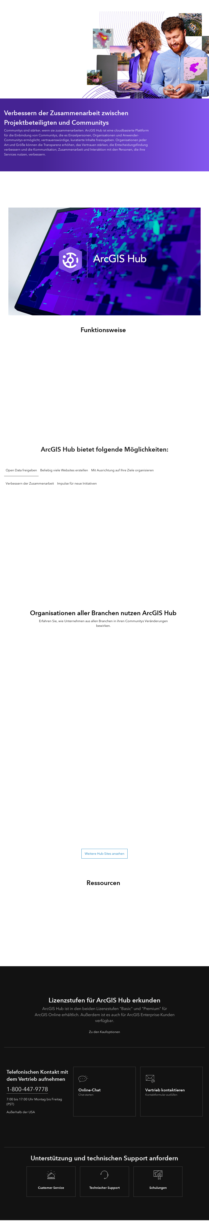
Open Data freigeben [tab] (21, 470)
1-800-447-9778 (30, 1089)
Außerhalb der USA (21, 1113)
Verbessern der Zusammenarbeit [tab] (30, 483)
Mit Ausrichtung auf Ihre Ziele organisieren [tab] (122, 470)
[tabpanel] (104, 540)
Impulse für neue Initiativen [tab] (77, 483)
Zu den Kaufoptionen (104, 1032)
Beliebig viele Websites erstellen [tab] (64, 470)
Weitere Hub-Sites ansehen (104, 854)
